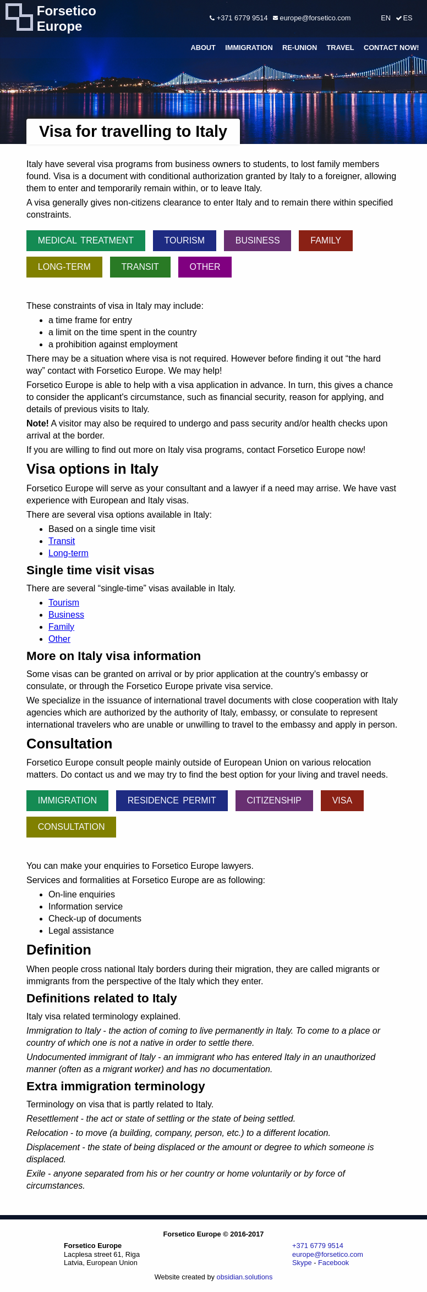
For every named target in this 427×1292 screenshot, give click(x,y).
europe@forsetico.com (312, 18)
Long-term (64, 266)
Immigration (249, 47)
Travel (340, 47)
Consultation (71, 826)
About (203, 47)
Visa (342, 800)
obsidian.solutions (245, 1277)
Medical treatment (86, 240)
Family (325, 240)
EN (386, 18)
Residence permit (172, 800)
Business (258, 240)
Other (205, 266)
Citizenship (274, 800)
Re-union (299, 47)
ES (407, 18)
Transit (139, 266)
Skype (302, 1262)
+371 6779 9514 (238, 18)
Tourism (185, 240)
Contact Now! (391, 47)
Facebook (333, 1262)
